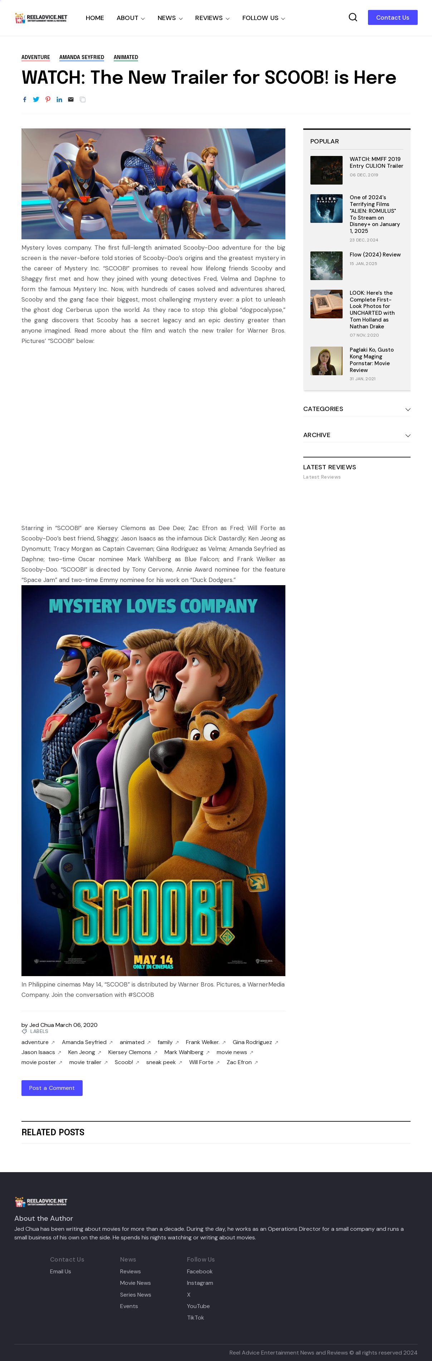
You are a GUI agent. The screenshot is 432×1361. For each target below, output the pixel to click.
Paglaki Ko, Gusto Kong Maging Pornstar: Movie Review (372, 359)
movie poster (41, 1062)
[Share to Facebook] (24, 100)
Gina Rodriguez (255, 1042)
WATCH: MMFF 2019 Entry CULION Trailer (376, 163)
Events (129, 1306)
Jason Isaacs (41, 1052)
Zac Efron (242, 1062)
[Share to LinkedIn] (59, 100)
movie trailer (88, 1062)
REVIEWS (209, 18)
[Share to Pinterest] (48, 100)
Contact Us (392, 17)
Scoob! (127, 1062)
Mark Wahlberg (187, 1052)
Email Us (60, 1271)
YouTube (198, 1306)
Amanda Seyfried (81, 57)
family (168, 1042)
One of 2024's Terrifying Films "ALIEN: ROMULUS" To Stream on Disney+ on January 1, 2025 (375, 214)
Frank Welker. (206, 1042)
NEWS (167, 18)
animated (126, 57)
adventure (35, 57)
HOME (95, 18)
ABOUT (127, 18)
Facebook (200, 1271)
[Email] (71, 100)
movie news (235, 1052)
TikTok (195, 1318)
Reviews (130, 1271)
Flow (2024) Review (375, 254)
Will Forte (204, 1062)
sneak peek (164, 1062)
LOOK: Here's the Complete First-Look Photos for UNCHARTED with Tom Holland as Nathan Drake (372, 309)
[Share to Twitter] (36, 100)
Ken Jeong (84, 1052)
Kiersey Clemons (132, 1052)
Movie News (135, 1283)
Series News (135, 1295)
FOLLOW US (260, 18)
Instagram (200, 1283)
